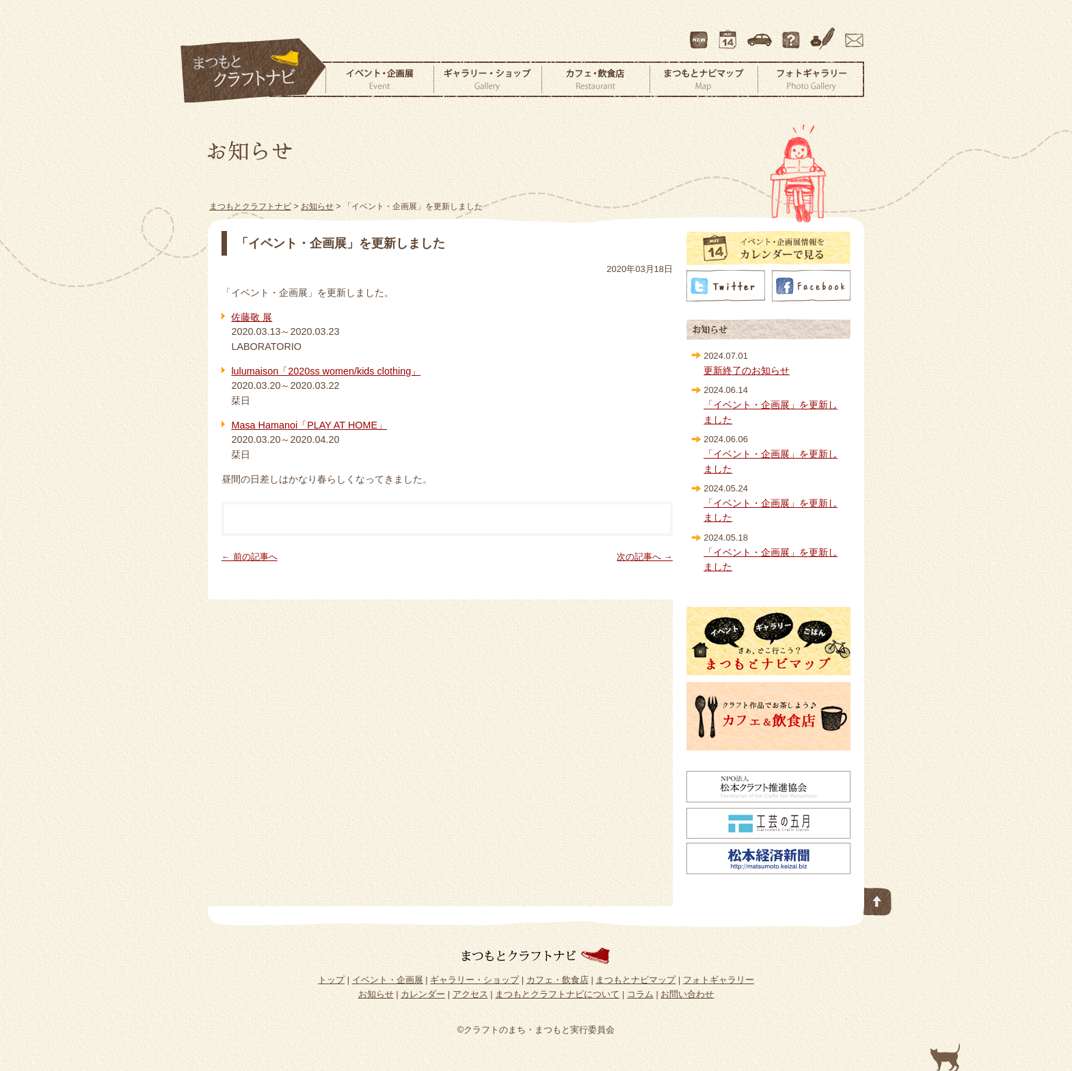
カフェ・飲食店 (595, 79)
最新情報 (699, 33)
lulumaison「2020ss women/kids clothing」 (325, 371)
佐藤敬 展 (251, 317)
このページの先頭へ (878, 899)
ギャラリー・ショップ (487, 79)
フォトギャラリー (811, 79)
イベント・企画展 (379, 79)
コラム (824, 33)
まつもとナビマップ (703, 79)
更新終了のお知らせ (747, 370)
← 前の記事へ (250, 557)
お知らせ (376, 994)
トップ (331, 980)
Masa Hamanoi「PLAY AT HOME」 (309, 425)
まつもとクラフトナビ (253, 71)
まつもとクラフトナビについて (792, 33)
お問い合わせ (852, 33)
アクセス (761, 33)
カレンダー (730, 33)
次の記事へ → (645, 557)
